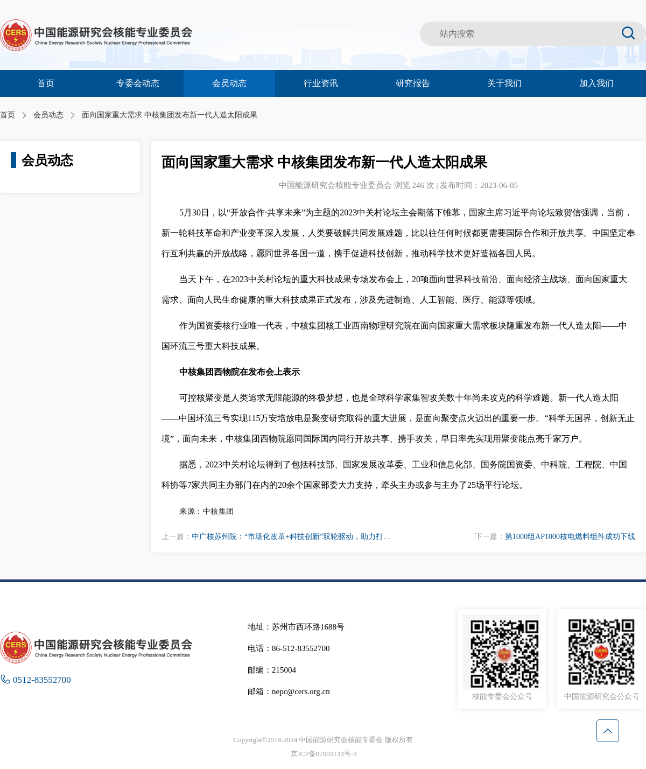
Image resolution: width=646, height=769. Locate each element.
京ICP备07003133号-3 (323, 754)
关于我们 (504, 83)
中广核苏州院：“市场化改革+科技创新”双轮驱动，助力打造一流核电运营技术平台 (329, 537)
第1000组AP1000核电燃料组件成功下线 (570, 537)
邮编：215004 (272, 670)
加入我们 (596, 83)
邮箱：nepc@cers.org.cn (289, 691)
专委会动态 (137, 83)
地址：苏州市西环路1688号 (296, 627)
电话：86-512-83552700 (289, 648)
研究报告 (413, 83)
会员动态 (229, 83)
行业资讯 (321, 83)
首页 (45, 83)
